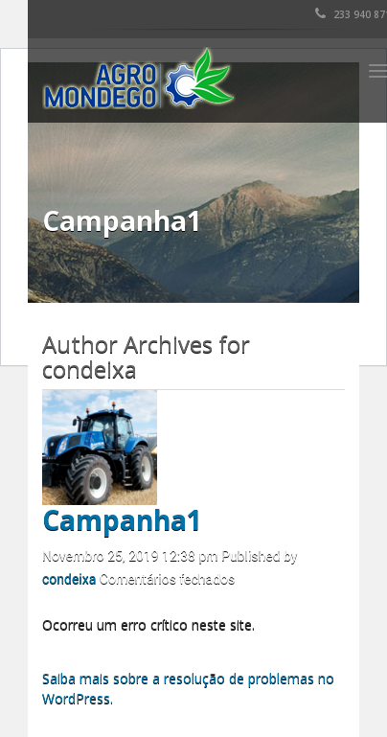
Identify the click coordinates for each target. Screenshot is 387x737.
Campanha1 (122, 519)
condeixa (69, 579)
